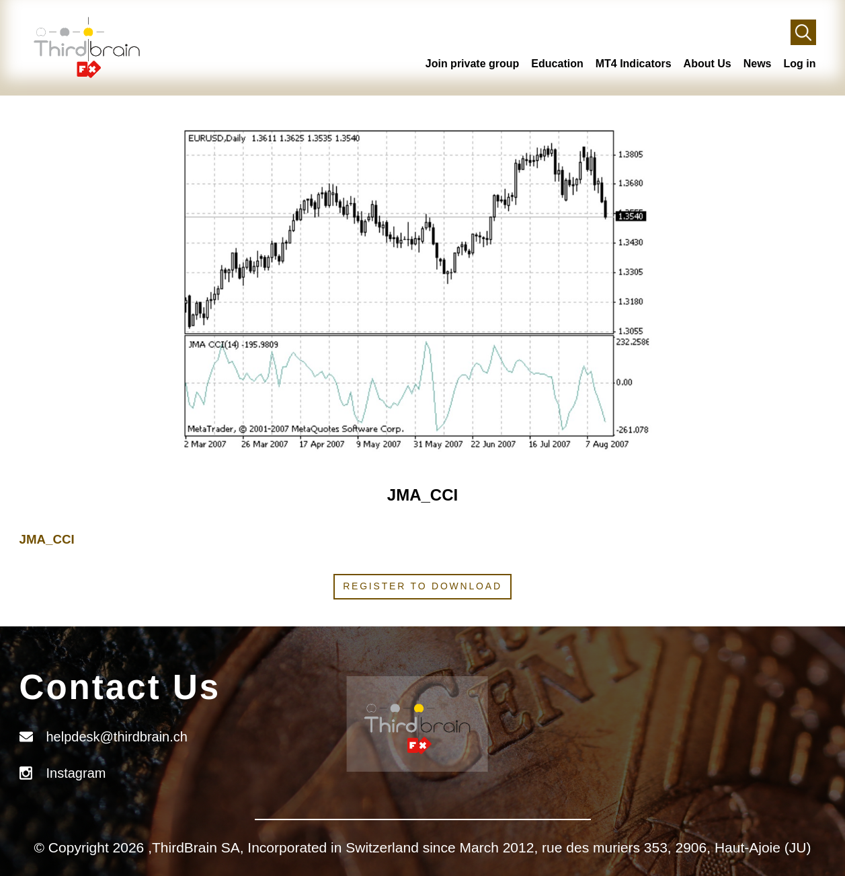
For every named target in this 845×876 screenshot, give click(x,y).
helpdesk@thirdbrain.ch (117, 736)
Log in (800, 63)
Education (557, 63)
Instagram (76, 773)
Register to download (422, 586)
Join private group (473, 63)
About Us (707, 63)
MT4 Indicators (634, 63)
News (757, 63)
